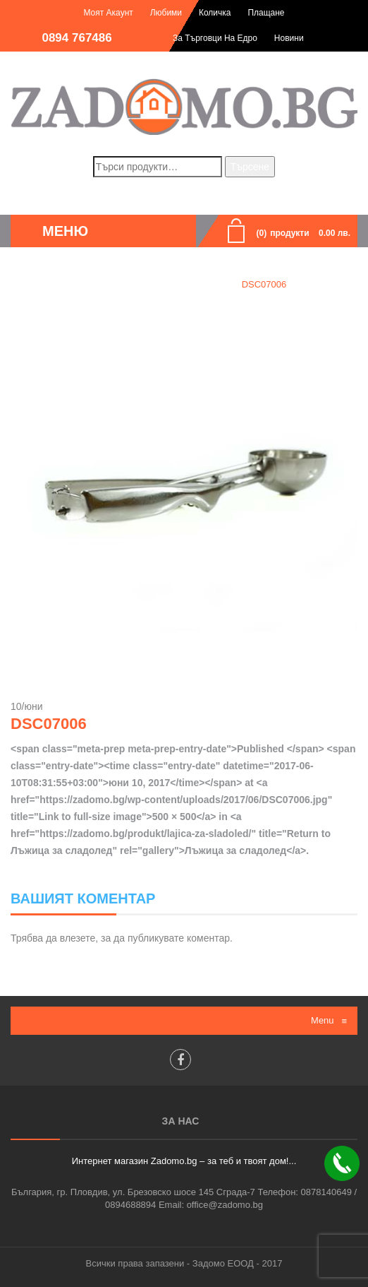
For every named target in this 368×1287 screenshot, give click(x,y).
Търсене (250, 166)
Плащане (265, 13)
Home (94, 284)
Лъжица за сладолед (173, 284)
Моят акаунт (108, 13)
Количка (215, 13)
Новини (289, 38)
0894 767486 (76, 38)
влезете (77, 938)
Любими (166, 13)
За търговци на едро (215, 38)
